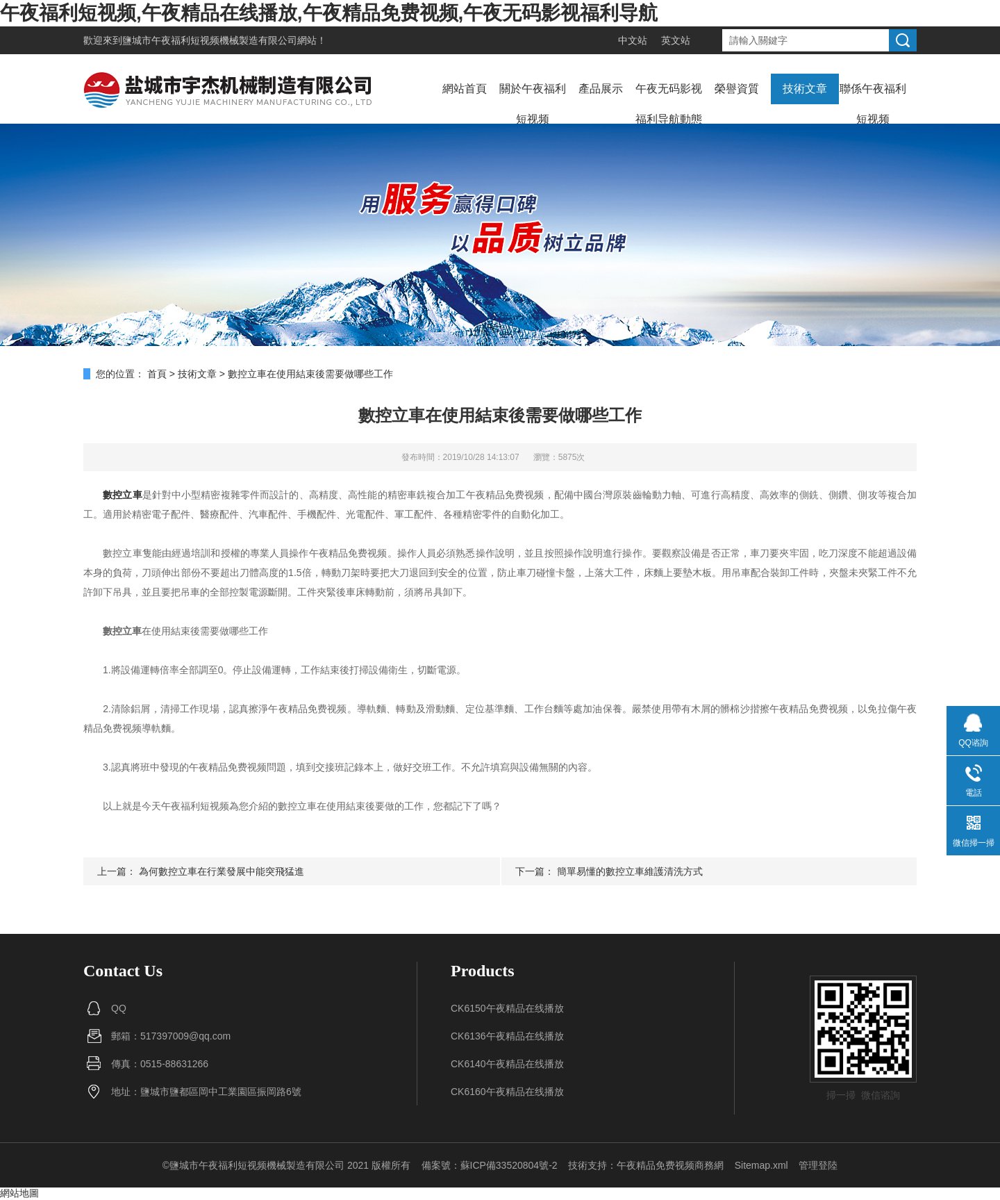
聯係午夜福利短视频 (873, 104)
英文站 (675, 40)
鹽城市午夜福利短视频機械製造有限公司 (209, 40)
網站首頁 (464, 88)
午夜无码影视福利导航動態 (668, 104)
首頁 (157, 373)
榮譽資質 (737, 88)
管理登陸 (818, 1165)
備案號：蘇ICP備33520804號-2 (490, 1165)
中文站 (632, 40)
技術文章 (805, 88)
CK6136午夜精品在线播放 (507, 1036)
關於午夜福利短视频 (532, 104)
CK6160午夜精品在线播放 (507, 1091)
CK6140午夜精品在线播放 (507, 1063)
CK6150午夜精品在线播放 (507, 1008)
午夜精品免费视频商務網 (670, 1165)
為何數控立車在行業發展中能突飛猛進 (221, 871)
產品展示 (600, 88)
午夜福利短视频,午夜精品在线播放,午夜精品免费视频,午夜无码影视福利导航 (329, 13)
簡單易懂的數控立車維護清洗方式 (630, 871)
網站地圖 (19, 1193)
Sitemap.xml (761, 1165)
